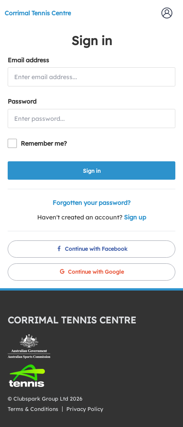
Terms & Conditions (33, 409)
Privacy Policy (84, 409)
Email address (28, 60)
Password (22, 101)
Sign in (92, 170)
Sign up (135, 217)
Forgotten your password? (91, 202)
